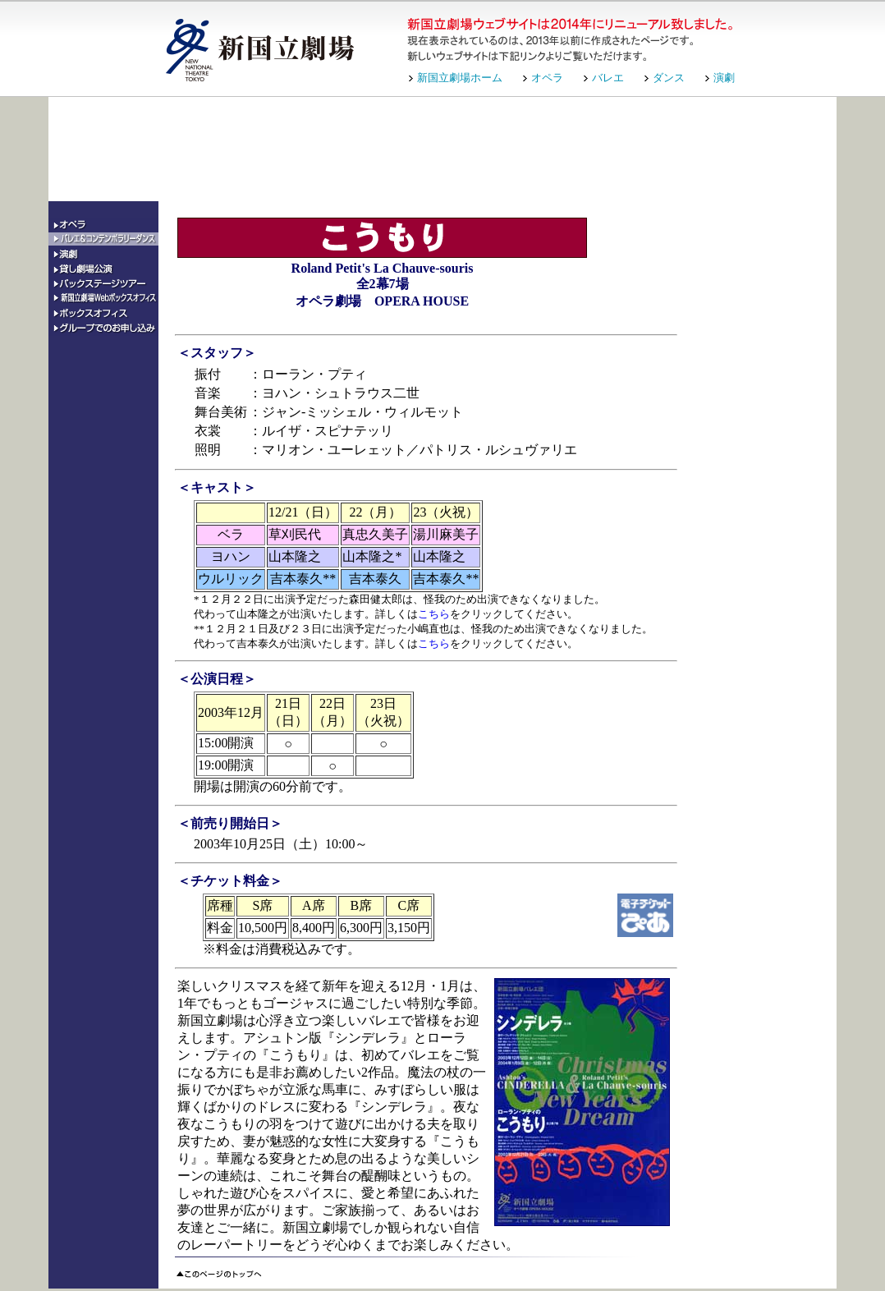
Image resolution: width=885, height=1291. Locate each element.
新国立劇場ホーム (459, 77)
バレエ (608, 77)
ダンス (669, 77)
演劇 (724, 77)
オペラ (547, 77)
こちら (434, 614)
